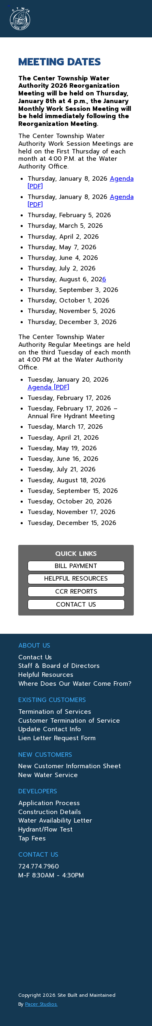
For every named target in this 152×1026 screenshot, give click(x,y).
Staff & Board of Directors (59, 666)
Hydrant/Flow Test (45, 830)
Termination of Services (54, 712)
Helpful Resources (76, 578)
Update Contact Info (49, 730)
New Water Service (48, 776)
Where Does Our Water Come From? (74, 684)
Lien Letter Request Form (57, 739)
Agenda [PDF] (48, 387)
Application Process (49, 804)
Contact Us (76, 604)
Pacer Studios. (41, 1004)
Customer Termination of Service (69, 721)
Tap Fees (32, 839)
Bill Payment (76, 566)
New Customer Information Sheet (69, 767)
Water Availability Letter (55, 821)
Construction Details (49, 812)
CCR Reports (76, 591)
